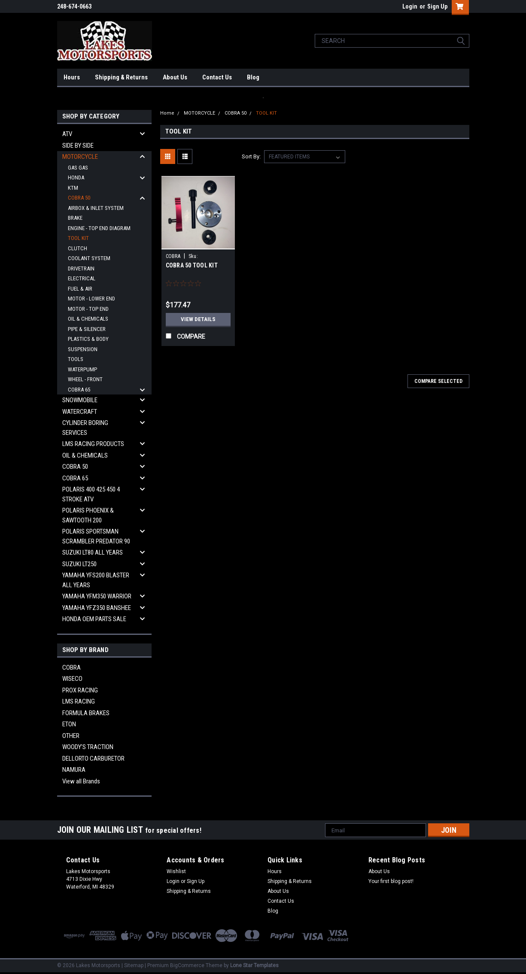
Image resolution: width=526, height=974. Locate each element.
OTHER (70, 736)
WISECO (72, 679)
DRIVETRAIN (81, 268)
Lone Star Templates (254, 965)
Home (167, 113)
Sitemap (133, 965)
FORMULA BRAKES (85, 713)
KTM (73, 188)
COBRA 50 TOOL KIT (192, 265)
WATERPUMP (82, 369)
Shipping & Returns (121, 77)
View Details (198, 319)
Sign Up (437, 6)
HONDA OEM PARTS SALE (94, 619)
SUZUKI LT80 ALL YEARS (92, 552)
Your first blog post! (391, 881)
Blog (253, 77)
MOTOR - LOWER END (91, 298)
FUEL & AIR (80, 288)
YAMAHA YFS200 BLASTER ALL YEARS (95, 580)
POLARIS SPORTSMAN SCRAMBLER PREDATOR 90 (96, 536)
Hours (72, 77)
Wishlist (176, 871)
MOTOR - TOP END (88, 309)
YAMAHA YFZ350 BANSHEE (96, 608)
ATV (67, 134)
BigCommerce (187, 965)
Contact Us (217, 77)
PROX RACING (80, 690)
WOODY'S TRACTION (87, 747)
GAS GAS (78, 167)
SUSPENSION (82, 349)
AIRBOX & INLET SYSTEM (96, 208)
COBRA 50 (79, 197)
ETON (69, 724)
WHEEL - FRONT (85, 379)
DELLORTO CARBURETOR (93, 758)
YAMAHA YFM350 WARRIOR (96, 596)
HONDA (76, 177)
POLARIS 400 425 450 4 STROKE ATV (91, 494)
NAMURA (73, 770)
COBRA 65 (79, 389)
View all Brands (81, 781)
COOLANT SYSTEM (89, 258)
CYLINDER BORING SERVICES (85, 428)
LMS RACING (78, 701)
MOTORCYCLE (80, 157)
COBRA (71, 667)
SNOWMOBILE (79, 400)
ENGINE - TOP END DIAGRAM (99, 228)
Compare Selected (438, 381)
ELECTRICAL (81, 278)
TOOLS (75, 359)
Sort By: (251, 156)
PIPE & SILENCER (87, 329)
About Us (175, 77)
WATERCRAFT (79, 412)
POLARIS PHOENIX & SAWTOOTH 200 (88, 515)
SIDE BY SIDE (78, 145)
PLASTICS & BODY (88, 339)
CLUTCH (77, 248)
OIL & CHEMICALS (88, 319)
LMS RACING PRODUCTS (93, 444)
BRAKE (75, 218)
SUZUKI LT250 (79, 564)
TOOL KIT (78, 238)
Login (409, 6)
